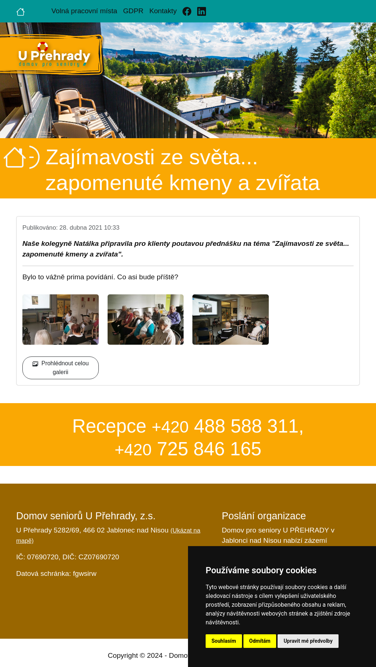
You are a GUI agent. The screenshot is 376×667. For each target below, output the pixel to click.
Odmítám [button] (260, 641)
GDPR (133, 11)
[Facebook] (187, 11)
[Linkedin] (201, 11)
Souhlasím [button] (224, 641)
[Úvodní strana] (20, 11)
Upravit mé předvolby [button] (307, 641)
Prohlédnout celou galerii (60, 367)
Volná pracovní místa (84, 11)
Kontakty (163, 11)
